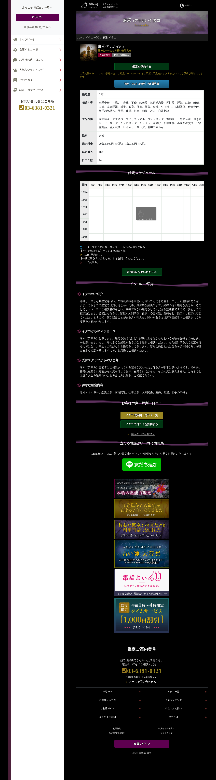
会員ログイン (142, 743)
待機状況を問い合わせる (142, 272)
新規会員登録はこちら (37, 27)
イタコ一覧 (92, 37)
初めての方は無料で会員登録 (141, 83)
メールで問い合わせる (142, 681)
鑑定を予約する (141, 66)
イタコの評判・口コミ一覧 (142, 415)
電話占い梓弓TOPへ (143, 434)
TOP (79, 37)
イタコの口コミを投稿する (142, 424)
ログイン (37, 17)
